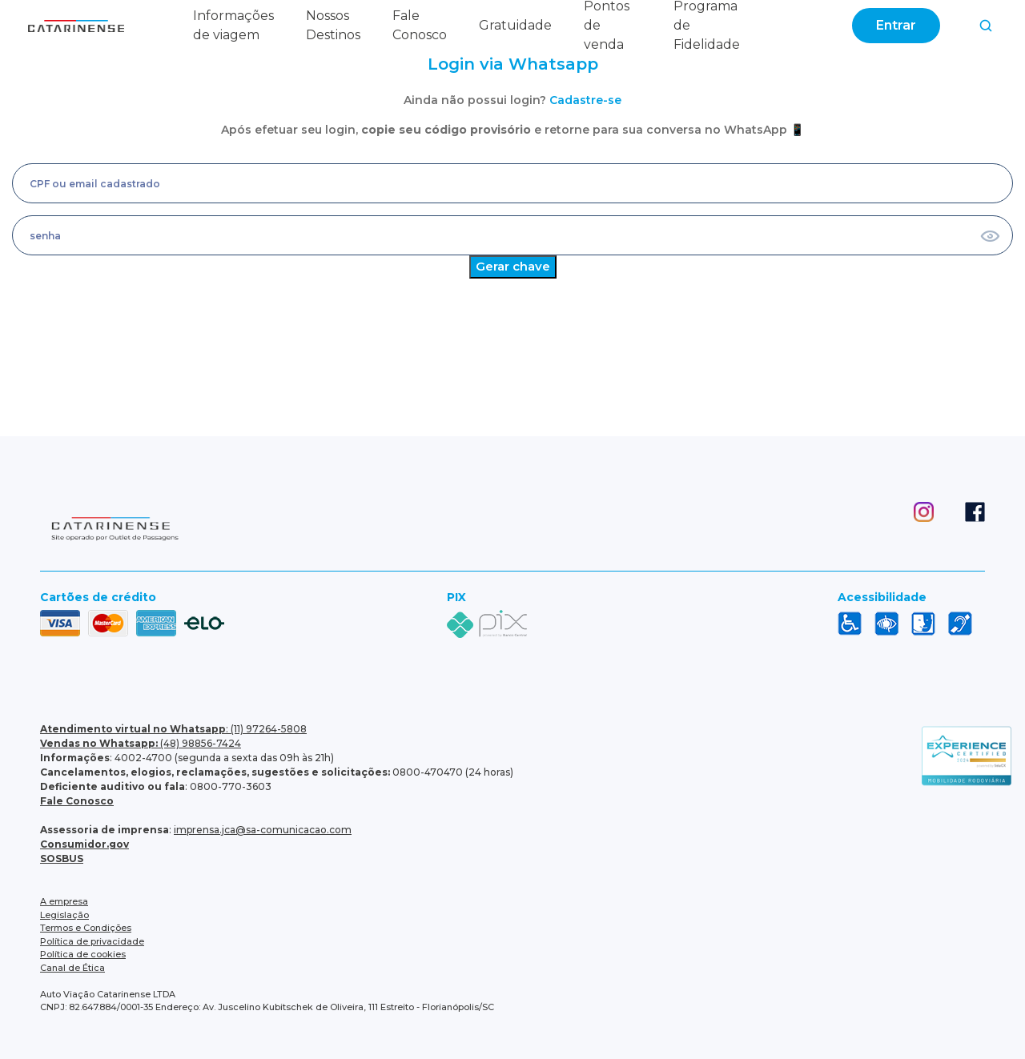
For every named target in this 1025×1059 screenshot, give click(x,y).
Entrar (896, 25)
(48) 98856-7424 (140, 743)
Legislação (64, 915)
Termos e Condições (85, 927)
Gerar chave (513, 266)
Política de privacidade (92, 941)
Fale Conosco (77, 801)
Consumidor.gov (84, 844)
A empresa (64, 901)
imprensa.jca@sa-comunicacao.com (263, 830)
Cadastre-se (585, 100)
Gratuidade (515, 25)
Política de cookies (83, 954)
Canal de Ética (72, 967)
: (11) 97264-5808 (173, 729)
